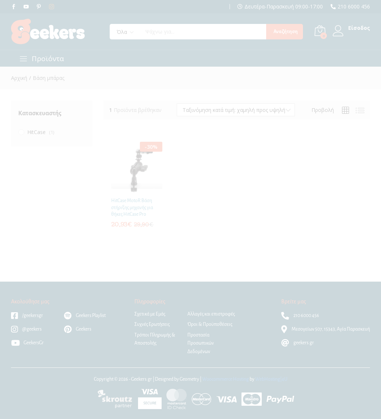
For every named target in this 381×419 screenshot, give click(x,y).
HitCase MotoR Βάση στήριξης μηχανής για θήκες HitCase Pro (132, 207)
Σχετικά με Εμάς (149, 314)
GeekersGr (27, 342)
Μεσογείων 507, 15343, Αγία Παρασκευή (325, 329)
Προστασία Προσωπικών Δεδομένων (200, 343)
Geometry (189, 379)
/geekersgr (27, 315)
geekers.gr (297, 342)
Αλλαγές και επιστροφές (211, 314)
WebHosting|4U (271, 379)
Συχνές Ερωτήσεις (152, 324)
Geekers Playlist (85, 315)
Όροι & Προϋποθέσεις (209, 324)
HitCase (36, 131)
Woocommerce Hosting (225, 379)
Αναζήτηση (286, 31)
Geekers (77, 329)
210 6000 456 (354, 6)
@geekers (26, 329)
